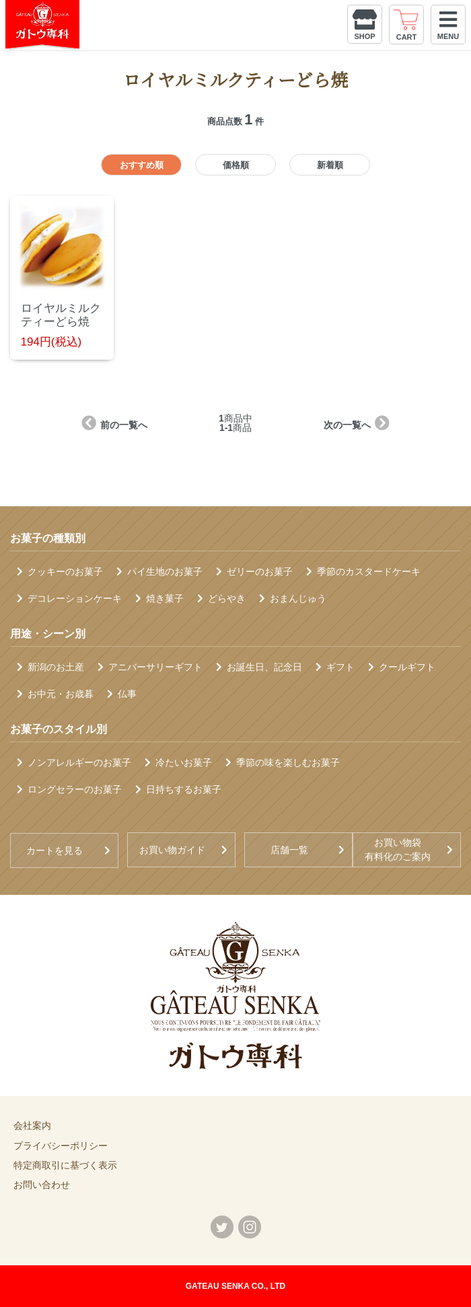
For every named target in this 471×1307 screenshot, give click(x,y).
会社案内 (32, 1125)
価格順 (236, 165)
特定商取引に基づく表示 (65, 1165)
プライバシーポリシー (60, 1145)
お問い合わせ (41, 1184)
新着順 (330, 165)
